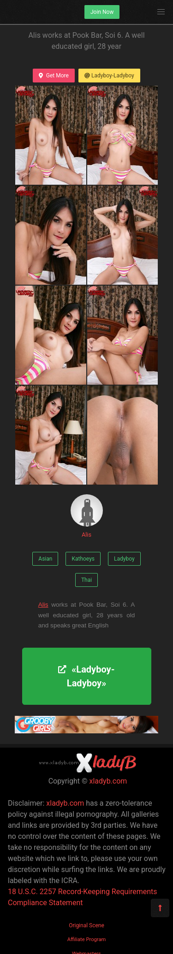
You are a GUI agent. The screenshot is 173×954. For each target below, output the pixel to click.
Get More (53, 75)
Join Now (101, 12)
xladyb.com (108, 781)
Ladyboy (124, 559)
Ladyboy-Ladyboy (109, 75)
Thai (86, 580)
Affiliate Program (86, 939)
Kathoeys (83, 559)
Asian (45, 559)
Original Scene (86, 925)
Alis (87, 516)
